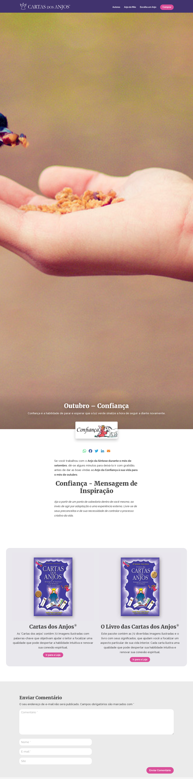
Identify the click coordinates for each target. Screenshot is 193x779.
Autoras (116, 7)
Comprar (167, 7)
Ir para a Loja (53, 655)
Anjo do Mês (130, 7)
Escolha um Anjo (148, 7)
